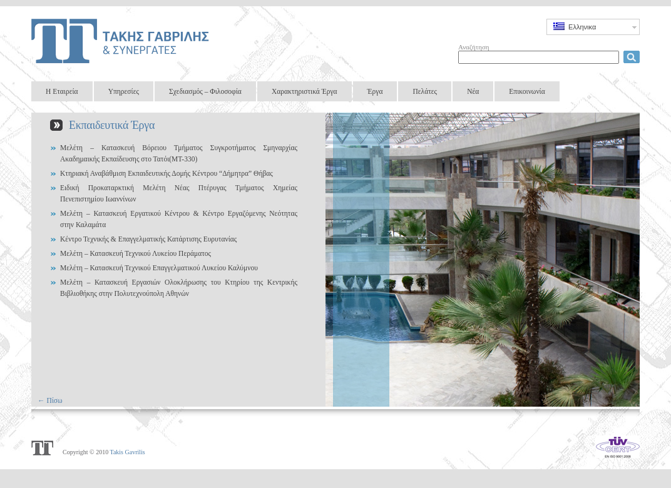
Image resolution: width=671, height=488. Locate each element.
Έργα (375, 91)
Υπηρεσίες (123, 91)
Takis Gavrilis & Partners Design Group (122, 41)
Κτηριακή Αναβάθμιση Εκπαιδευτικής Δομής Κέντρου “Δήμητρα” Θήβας (166, 173)
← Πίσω (50, 400)
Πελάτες (424, 91)
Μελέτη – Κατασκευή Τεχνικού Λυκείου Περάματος (135, 253)
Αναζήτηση (473, 47)
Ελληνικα (574, 27)
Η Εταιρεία (62, 91)
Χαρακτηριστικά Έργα (304, 91)
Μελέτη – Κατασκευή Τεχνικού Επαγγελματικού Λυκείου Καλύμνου (159, 268)
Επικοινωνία (527, 91)
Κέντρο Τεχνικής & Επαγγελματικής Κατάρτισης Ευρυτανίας (148, 239)
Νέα (473, 91)
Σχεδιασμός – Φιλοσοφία (205, 91)
